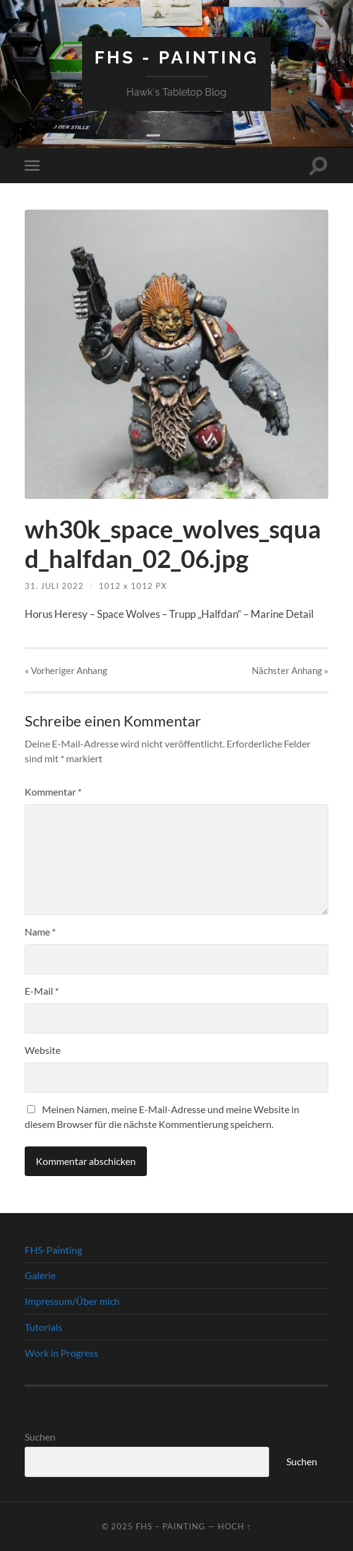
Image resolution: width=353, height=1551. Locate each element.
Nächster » (290, 670)
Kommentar (53, 791)
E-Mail (42, 991)
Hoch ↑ (234, 1526)
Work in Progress (61, 1353)
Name (40, 931)
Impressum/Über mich (72, 1301)
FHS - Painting (176, 57)
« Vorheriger (66, 670)
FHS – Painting (171, 1526)
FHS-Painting (53, 1250)
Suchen (40, 1436)
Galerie (40, 1275)
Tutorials (43, 1327)
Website (42, 1050)
